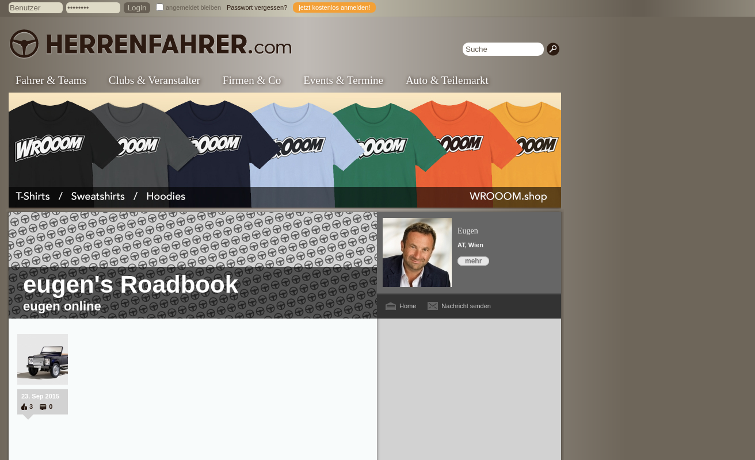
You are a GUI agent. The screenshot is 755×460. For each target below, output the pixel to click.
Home (407, 305)
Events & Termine (343, 80)
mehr (473, 261)
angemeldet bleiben (193, 7)
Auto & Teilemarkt (447, 80)
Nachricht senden (466, 305)
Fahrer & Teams (51, 80)
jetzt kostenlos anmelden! (334, 7)
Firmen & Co (252, 80)
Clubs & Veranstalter (154, 80)
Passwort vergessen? (257, 7)
